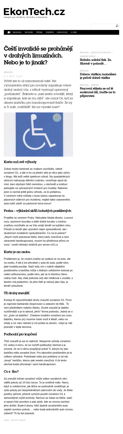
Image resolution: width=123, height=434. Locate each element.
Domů (9, 32)
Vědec (39, 32)
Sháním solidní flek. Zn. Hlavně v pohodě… (96, 62)
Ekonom (17, 32)
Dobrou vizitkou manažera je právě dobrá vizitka (98, 76)
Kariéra (50, 32)
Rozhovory (62, 32)
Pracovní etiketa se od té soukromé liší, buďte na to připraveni (97, 92)
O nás (74, 32)
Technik (29, 32)
